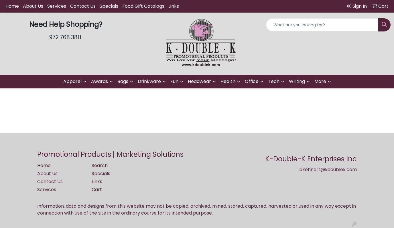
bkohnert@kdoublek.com (328, 169)
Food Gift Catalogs (143, 6)
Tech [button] (273, 81)
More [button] (320, 81)
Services (56, 6)
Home (12, 6)
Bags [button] (122, 81)
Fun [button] (174, 81)
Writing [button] (297, 81)
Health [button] (227, 81)
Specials (109, 6)
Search (100, 165)
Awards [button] (99, 81)
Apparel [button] (72, 81)
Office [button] (252, 81)
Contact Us (83, 6)
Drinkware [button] (149, 81)
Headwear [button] (199, 81)
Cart (97, 189)
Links (173, 6)
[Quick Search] (322, 24)
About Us (33, 6)
